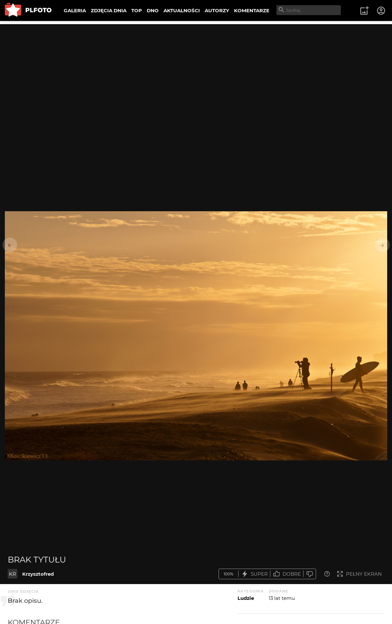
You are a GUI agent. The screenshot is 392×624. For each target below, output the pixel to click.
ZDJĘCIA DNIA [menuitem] (108, 10)
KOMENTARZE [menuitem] (251, 10)
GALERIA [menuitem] (75, 10)
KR (12, 574)
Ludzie (246, 598)
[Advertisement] (196, 69)
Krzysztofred (38, 574)
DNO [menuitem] (153, 10)
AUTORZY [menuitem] (217, 10)
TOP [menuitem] (136, 10)
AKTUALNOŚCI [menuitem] (181, 10)
